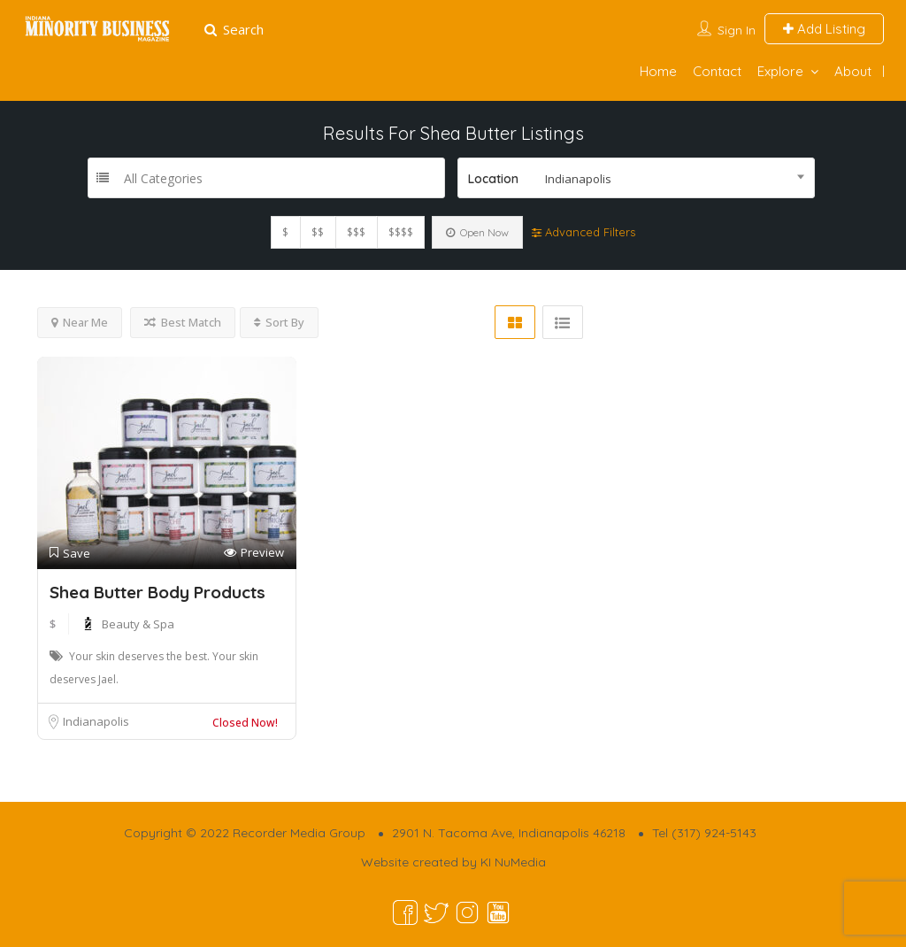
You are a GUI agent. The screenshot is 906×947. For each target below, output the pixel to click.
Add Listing (824, 28)
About (852, 71)
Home (658, 71)
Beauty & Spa (138, 624)
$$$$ (400, 232)
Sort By (279, 322)
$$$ (356, 232)
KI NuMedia (513, 862)
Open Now (477, 232)
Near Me (79, 322)
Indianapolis (96, 721)
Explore (780, 71)
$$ (317, 232)
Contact (717, 71)
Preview (254, 553)
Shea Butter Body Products (157, 592)
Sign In (737, 30)
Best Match (182, 322)
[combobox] (636, 178)
